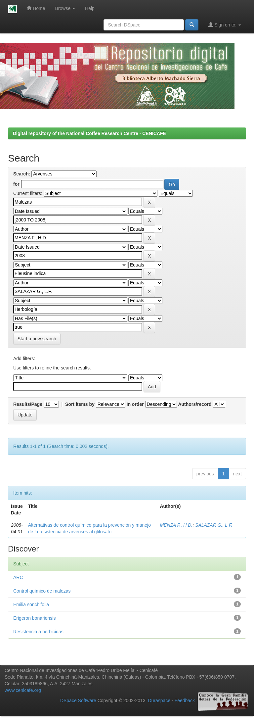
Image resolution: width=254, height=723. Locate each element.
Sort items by (80, 404)
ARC (18, 577)
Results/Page (27, 404)
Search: (21, 173)
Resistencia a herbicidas (38, 631)
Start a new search (37, 338)
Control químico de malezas (42, 591)
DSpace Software (78, 700)
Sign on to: (224, 24)
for (16, 184)
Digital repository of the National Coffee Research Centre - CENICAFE (89, 133)
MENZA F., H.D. (176, 525)
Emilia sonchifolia (31, 604)
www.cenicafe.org (23, 690)
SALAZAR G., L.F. (214, 525)
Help (90, 8)
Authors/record (194, 404)
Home (36, 8)
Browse (65, 8)
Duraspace (159, 700)
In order (135, 404)
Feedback (185, 700)
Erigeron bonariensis (34, 618)
